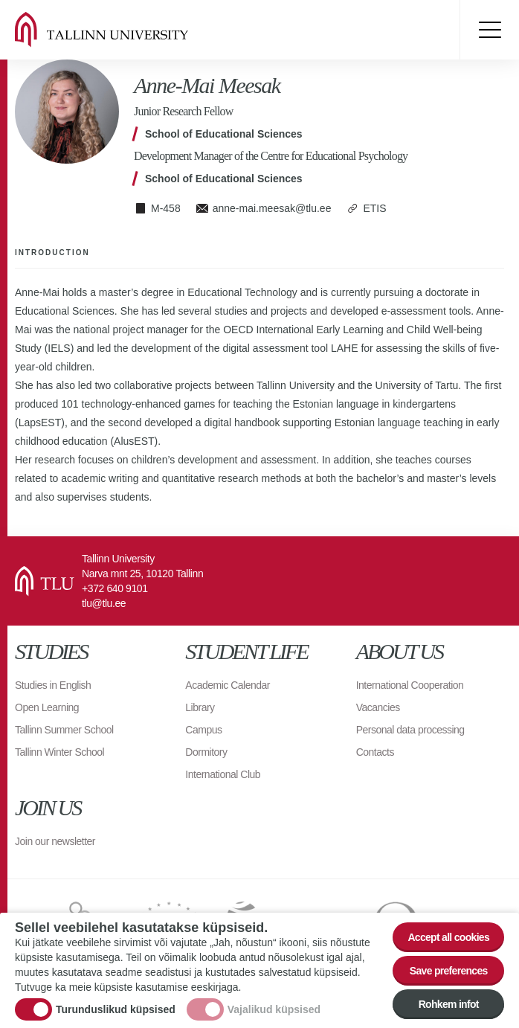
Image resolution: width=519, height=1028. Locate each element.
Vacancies (378, 707)
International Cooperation (410, 685)
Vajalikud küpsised (274, 1009)
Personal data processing (410, 730)
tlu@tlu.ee (104, 603)
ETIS (374, 208)
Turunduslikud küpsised (115, 1009)
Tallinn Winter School (59, 752)
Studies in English (53, 685)
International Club (222, 774)
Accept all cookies (448, 937)
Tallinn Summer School (64, 730)
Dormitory (206, 752)
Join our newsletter (55, 841)
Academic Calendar (227, 685)
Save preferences (449, 971)
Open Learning (47, 707)
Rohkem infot (449, 1004)
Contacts (375, 752)
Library (199, 707)
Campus (203, 730)
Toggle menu (489, 30)
